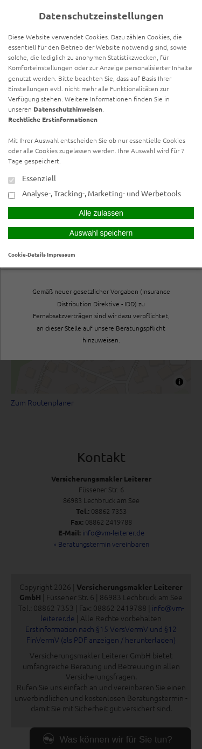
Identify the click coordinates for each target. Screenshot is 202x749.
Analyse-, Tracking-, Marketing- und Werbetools (94, 194)
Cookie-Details (27, 254)
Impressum (61, 254)
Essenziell (32, 179)
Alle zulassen (101, 213)
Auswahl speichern (101, 233)
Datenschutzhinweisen (67, 109)
